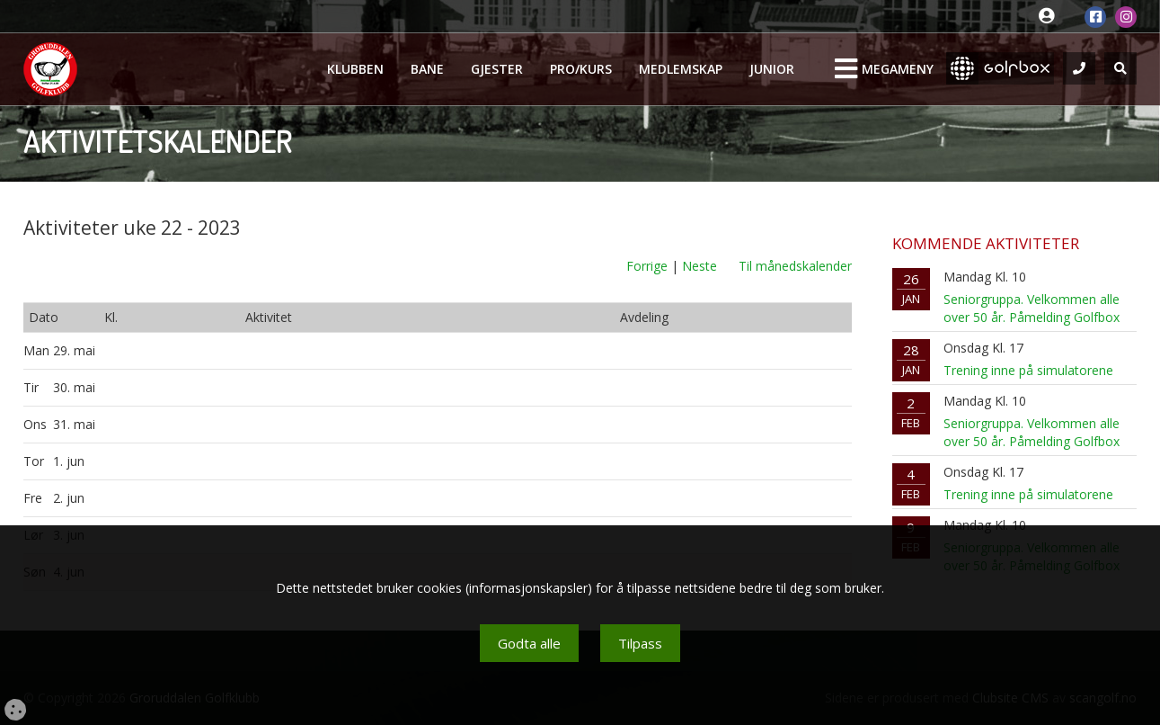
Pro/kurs (581, 68)
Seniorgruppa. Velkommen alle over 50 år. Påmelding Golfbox (1031, 308)
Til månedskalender (795, 265)
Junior (771, 68)
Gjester (497, 68)
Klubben (355, 68)
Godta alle (529, 643)
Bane (427, 68)
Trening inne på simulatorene (1028, 370)
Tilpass (640, 643)
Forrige (647, 265)
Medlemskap (680, 68)
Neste (699, 265)
